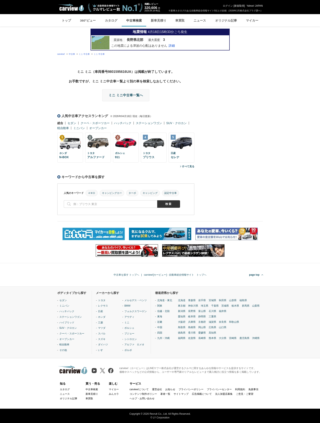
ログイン (228, 5)
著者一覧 (165, 393)
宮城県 (212, 300)
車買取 (180, 20)
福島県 (243, 300)
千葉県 (215, 305)
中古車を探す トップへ (126, 275)
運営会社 (157, 389)
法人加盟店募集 (224, 393)
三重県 (212, 316)
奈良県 (222, 321)
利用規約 (240, 389)
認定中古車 (170, 193)
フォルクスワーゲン (135, 311)
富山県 (202, 311)
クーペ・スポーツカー (95, 123)
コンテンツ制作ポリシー (143, 393)
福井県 (222, 311)
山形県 (233, 300)
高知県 (212, 332)
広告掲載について (202, 393)
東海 (159, 316)
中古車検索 (134, 20)
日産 (100, 311)
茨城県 (225, 305)
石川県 (212, 311)
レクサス (103, 305)
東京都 (181, 305)
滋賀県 (212, 321)
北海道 (181, 300)
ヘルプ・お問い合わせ (142, 398)
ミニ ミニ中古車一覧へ (126, 95)
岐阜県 (192, 316)
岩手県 (202, 300)
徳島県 (181, 332)
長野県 (192, 311)
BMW (127, 305)
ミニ (126, 322)
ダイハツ (103, 344)
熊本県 (212, 338)
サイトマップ (181, 393)
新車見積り (158, 20)
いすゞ (101, 350)
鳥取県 (181, 327)
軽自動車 (63, 128)
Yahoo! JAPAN (254, 5)
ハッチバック (122, 123)
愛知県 (181, 316)
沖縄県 (256, 338)
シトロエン (130, 339)
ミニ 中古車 (84, 54)
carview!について (139, 389)
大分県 (222, 338)
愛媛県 (202, 332)
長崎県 (202, 338)
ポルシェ (129, 327)
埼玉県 (204, 305)
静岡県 (202, 316)
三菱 (100, 322)
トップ (66, 20)
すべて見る (188, 166)
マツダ (101, 327)
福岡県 (181, 338)
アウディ (129, 316)
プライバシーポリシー (191, 389)
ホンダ (101, 316)
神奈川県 (193, 305)
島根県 (192, 327)
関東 (159, 305)
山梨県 (256, 305)
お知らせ (170, 389)
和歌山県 (234, 321)
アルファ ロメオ (134, 344)
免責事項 (253, 389)
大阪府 (181, 321)
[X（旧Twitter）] (102, 370)
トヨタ (101, 300)
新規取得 (239, 5)
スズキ (101, 339)
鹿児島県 (244, 338)
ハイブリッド (66, 322)
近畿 (159, 321)
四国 (159, 332)
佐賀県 (192, 338)
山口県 (222, 327)
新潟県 (181, 311)
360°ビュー (88, 20)
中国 (159, 327)
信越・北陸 (163, 311)
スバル (101, 333)
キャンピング (150, 193)
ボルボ (128, 350)
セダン (71, 123)
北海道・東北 (164, 300)
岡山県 (202, 327)
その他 (63, 350)
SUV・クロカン (176, 123)
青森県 (192, 300)
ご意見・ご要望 (244, 393)
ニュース (200, 20)
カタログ (111, 20)
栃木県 (235, 305)
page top (254, 275)
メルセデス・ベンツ (135, 300)
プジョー (129, 333)
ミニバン (79, 128)
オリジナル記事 (226, 20)
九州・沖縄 (163, 338)
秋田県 (222, 300)
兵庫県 (192, 321)
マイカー (252, 20)
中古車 (72, 54)
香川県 (192, 332)
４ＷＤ (91, 193)
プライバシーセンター (219, 389)
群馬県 (245, 305)
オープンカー (98, 128)
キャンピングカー (112, 193)
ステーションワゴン (149, 123)
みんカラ (114, 393)
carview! (61, 54)
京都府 (202, 321)
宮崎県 (233, 338)
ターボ (132, 193)
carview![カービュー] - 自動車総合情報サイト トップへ (175, 275)
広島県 (212, 327)
